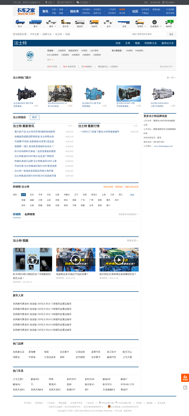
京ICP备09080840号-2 (93, 407)
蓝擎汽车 (95, 352)
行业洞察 (170, 9)
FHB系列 (139, 50)
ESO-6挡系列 (52, 55)
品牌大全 (97, 13)
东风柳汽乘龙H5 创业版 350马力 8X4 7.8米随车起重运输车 (42, 314)
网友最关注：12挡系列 (108, 66)
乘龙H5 (52, 384)
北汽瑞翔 (80, 357)
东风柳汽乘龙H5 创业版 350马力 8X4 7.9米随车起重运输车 (42, 309)
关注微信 (84, 2)
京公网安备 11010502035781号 (123, 406)
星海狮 (32, 352)
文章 (54, 9)
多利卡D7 (71, 379)
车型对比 (86, 13)
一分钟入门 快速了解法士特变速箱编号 (99, 131)
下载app (145, 13)
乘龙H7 (124, 389)
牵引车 (66, 26)
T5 (32, 384)
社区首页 (145, 9)
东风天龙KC (55, 389)
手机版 (139, 403)
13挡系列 (65, 55)
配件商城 (170, 13)
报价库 (74, 11)
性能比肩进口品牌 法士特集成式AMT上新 (36, 161)
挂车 (124, 26)
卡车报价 (86, 9)
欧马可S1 (107, 384)
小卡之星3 (18, 379)
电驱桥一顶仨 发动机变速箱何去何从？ (34, 146)
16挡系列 (86, 55)
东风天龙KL (19, 389)
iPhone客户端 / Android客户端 (115, 402)
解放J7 (124, 379)
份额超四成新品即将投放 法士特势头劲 (34, 136)
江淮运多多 (50, 357)
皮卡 (109, 26)
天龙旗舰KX (109, 389)
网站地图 (62, 403)
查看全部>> (133, 240)
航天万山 (127, 352)
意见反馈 (161, 403)
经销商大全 (151, 43)
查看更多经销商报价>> (129, 214)
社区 (135, 11)
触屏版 (150, 403)
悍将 (51, 379)
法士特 (58, 34)
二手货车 (112, 9)
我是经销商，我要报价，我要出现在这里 (121, 187)
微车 (52, 26)
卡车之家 (26, 11)
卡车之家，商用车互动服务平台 (26, 2)
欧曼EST (71, 389)
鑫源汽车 (111, 357)
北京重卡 (64, 352)
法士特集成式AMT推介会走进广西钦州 (34, 156)
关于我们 (28, 403)
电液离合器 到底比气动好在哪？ (72, 274)
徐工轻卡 (111, 352)
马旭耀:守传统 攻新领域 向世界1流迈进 (34, 141)
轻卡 (20, 26)
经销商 (122, 9)
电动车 (169, 26)
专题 (54, 13)
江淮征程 (80, 352)
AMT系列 (94, 50)
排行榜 (122, 13)
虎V (87, 389)
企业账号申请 (76, 403)
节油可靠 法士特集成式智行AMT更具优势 (36, 166)
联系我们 (39, 403)
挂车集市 (112, 13)
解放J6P (107, 379)
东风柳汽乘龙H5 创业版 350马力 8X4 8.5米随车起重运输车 (42, 319)
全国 (50, 2)
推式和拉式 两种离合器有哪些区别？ (118, 274)
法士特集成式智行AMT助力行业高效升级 (35, 176)
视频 (61, 13)
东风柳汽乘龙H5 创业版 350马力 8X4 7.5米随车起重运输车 (42, 304)
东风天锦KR (37, 389)
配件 (34, 117)
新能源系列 (73, 50)
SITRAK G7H (127, 384)
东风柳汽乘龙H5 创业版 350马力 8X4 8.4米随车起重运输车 (42, 324)
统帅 (69, 384)
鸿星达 (16, 357)
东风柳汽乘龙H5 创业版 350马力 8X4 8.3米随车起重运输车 (42, 330)
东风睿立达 (18, 352)
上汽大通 (127, 357)
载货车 (80, 26)
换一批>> (171, 77)
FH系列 (129, 50)
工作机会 (51, 403)
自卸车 (94, 26)
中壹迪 (32, 357)
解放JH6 (35, 379)
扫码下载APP (66, 2)
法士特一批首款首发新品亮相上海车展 (34, 171)
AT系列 (84, 50)
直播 (61, 9)
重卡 (36, 26)
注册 (158, 2)
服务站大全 (168, 43)
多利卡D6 (89, 379)
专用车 (141, 26)
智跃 (46, 352)
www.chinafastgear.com (163, 146)
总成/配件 (155, 26)
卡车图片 (97, 9)
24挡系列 (62, 50)
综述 (118, 43)
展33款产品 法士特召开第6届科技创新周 (35, 131)
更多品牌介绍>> (167, 66)
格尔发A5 (89, 384)
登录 (152, 2)
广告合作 (90, 403)
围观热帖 (156, 9)
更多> (70, 126)
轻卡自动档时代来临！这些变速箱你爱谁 (35, 151)
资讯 (45, 11)
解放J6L (17, 384)
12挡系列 (97, 55)
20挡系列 (76, 55)
